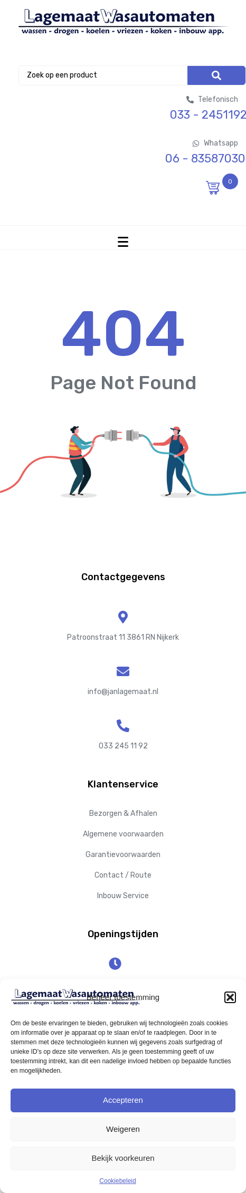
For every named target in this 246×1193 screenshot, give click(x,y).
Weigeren (123, 1128)
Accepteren (123, 1099)
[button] (230, 997)
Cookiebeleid (117, 1181)
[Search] (216, 75)
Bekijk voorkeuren (122, 1157)
